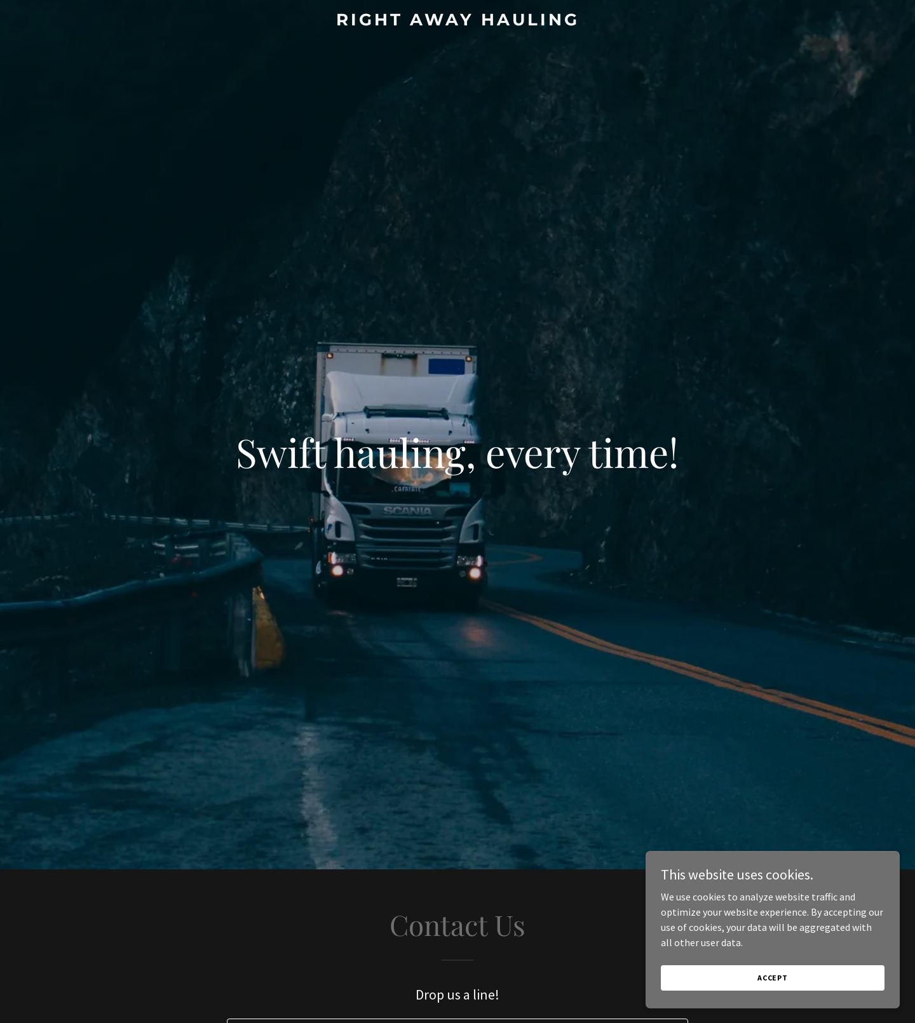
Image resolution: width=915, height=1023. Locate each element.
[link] (457, 21)
